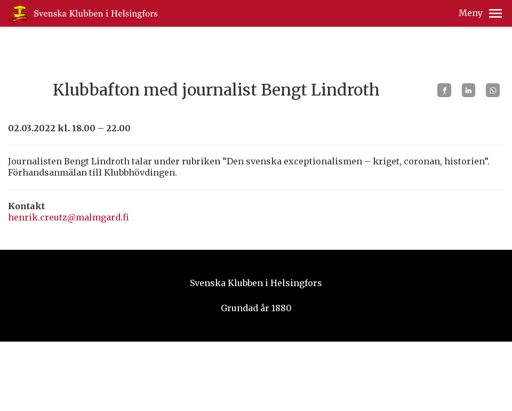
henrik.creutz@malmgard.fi (68, 217)
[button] (495, 13)
